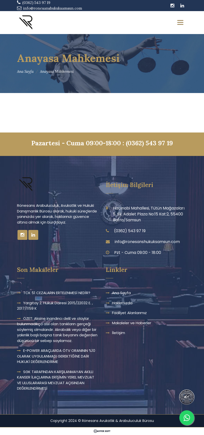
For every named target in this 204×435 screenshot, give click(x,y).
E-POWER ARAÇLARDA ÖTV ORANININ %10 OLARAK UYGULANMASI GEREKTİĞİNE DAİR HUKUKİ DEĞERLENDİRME (56, 356)
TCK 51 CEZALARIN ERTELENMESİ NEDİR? (56, 292)
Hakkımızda (122, 302)
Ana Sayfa (25, 71)
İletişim (118, 332)
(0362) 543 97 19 (149, 143)
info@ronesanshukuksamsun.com (52, 8)
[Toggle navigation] (180, 22)
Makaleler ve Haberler (131, 322)
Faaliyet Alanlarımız (129, 312)
